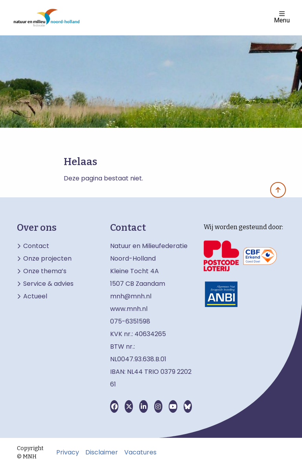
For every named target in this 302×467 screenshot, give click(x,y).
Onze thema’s (44, 271)
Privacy (67, 452)
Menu (282, 17)
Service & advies (48, 284)
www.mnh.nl (129, 308)
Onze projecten (47, 259)
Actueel (35, 296)
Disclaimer (101, 452)
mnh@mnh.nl (130, 296)
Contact (36, 246)
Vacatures (140, 452)
